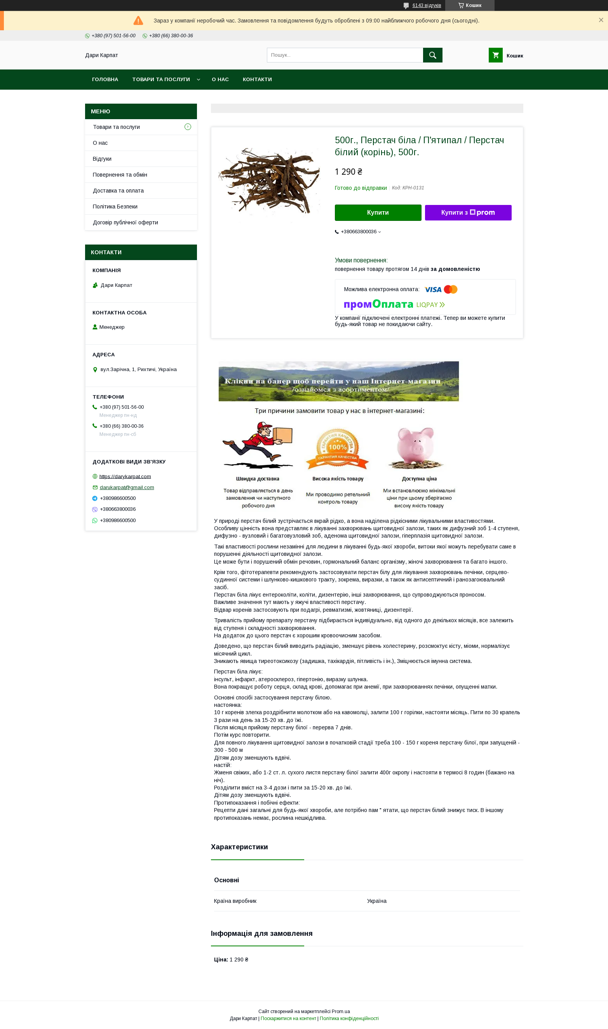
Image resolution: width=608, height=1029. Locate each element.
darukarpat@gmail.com (127, 487)
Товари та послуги (161, 79)
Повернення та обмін (120, 175)
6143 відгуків (427, 5)
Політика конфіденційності (349, 1018)
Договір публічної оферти (125, 222)
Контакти (257, 79)
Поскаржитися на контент (288, 1018)
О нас (220, 79)
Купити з (468, 212)
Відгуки (102, 159)
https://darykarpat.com (125, 476)
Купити (378, 212)
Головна (105, 79)
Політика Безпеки (115, 206)
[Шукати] (432, 55)
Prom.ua (341, 1011)
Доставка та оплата (118, 190)
